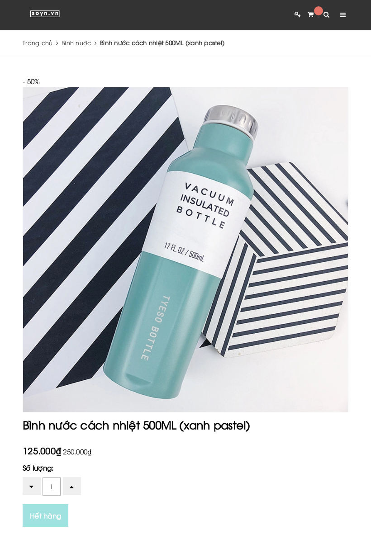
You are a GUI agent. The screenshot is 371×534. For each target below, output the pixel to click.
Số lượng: (38, 467)
